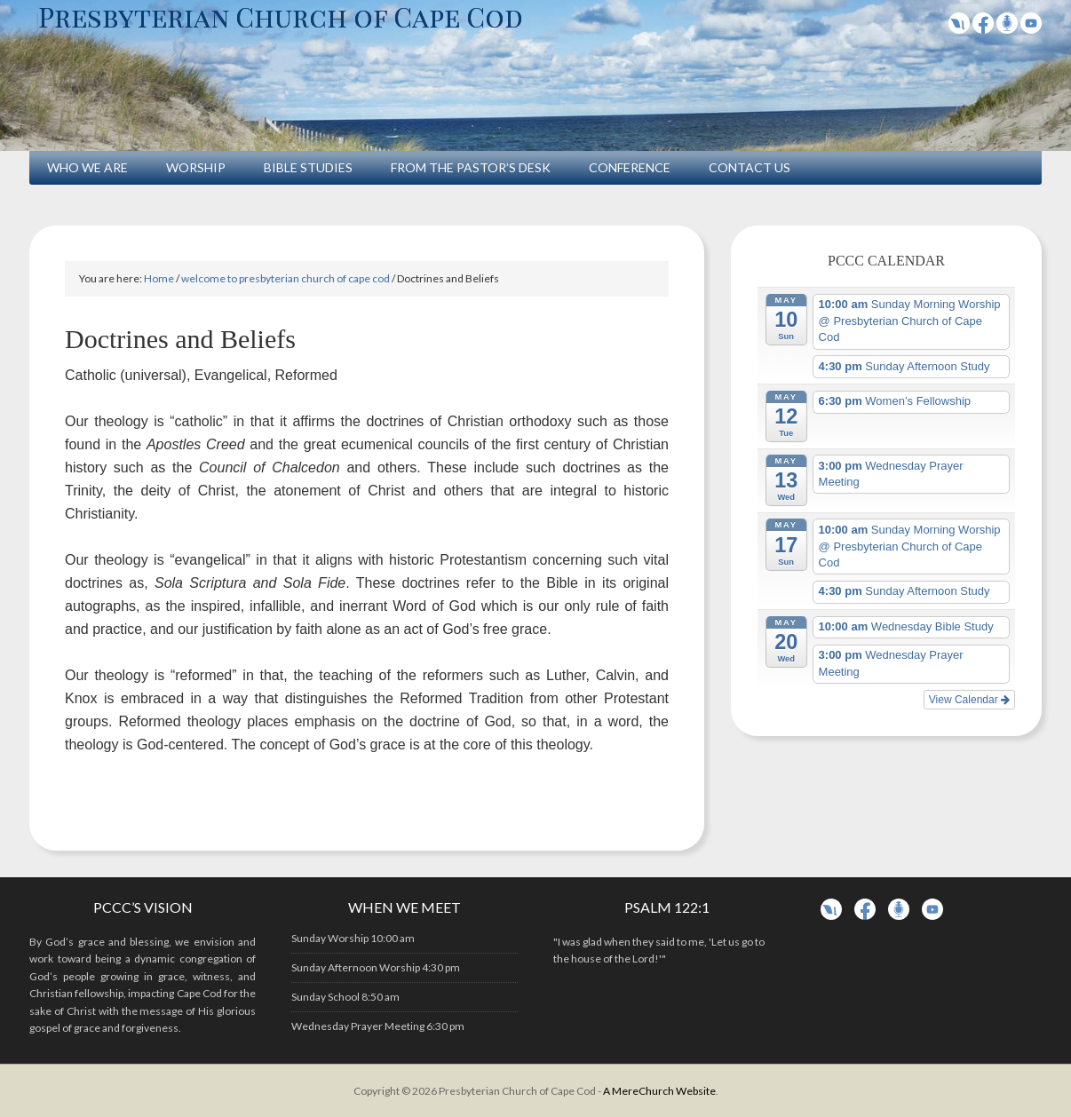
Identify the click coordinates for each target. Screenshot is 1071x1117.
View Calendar (969, 699)
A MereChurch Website (659, 1090)
